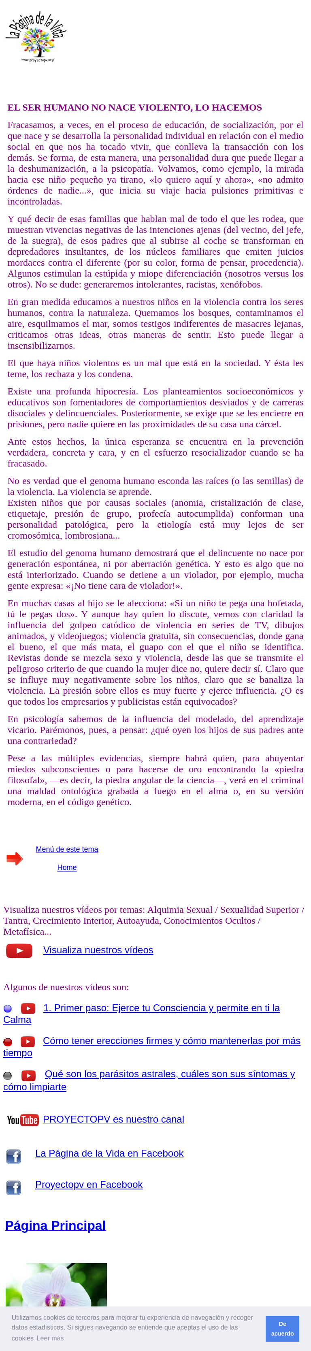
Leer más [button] (50, 1338)
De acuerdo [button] (282, 1329)
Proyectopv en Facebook (89, 1184)
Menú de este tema (67, 849)
